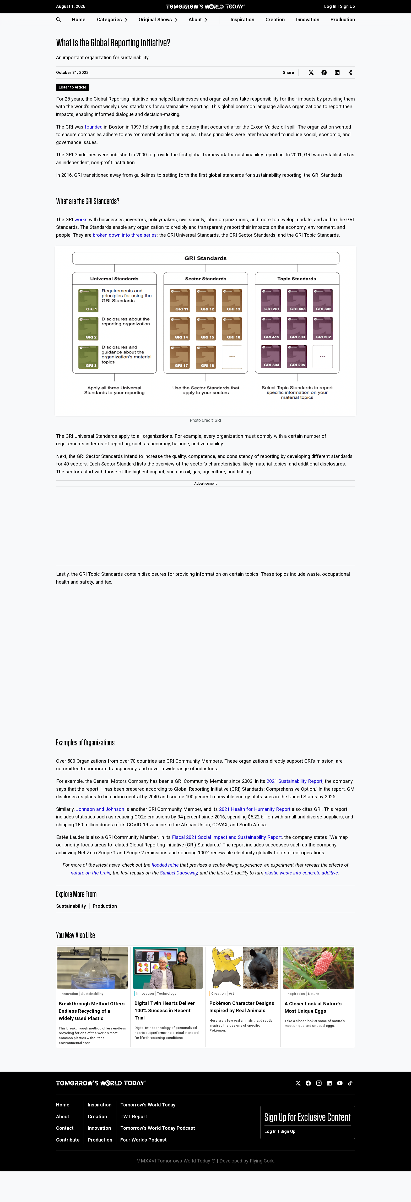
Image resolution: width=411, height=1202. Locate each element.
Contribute (68, 1140)
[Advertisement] (205, 526)
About (62, 1116)
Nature (313, 993)
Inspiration (242, 19)
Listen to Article (72, 87)
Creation (275, 19)
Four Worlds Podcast (143, 1140)
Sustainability (71, 906)
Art (231, 993)
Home (78, 19)
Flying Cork (262, 1161)
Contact (65, 1128)
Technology (166, 993)
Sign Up (347, 6)
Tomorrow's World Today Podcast (157, 1128)
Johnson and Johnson (100, 809)
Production (343, 19)
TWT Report (133, 1116)
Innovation (307, 19)
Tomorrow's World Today (147, 1104)
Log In (330, 6)
